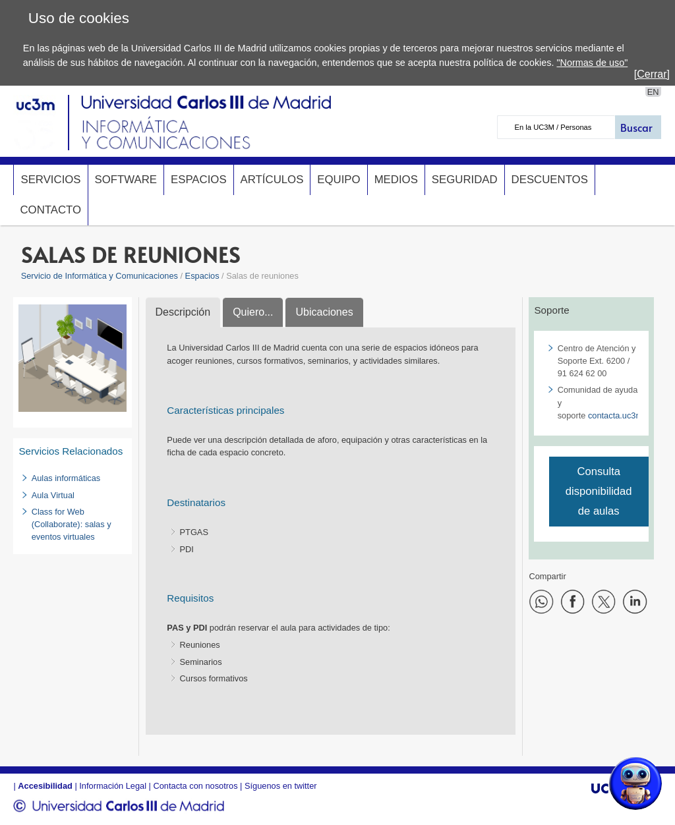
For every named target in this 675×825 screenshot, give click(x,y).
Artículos (272, 179)
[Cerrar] (652, 74)
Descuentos (550, 179)
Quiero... (253, 312)
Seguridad (465, 179)
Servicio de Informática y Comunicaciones (99, 276)
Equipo (338, 179)
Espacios (199, 179)
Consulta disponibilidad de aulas (599, 491)
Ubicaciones (324, 312)
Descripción (183, 312)
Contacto (50, 210)
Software (126, 179)
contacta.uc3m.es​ (621, 415)
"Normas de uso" (592, 62)
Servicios (50, 179)
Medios (396, 179)
